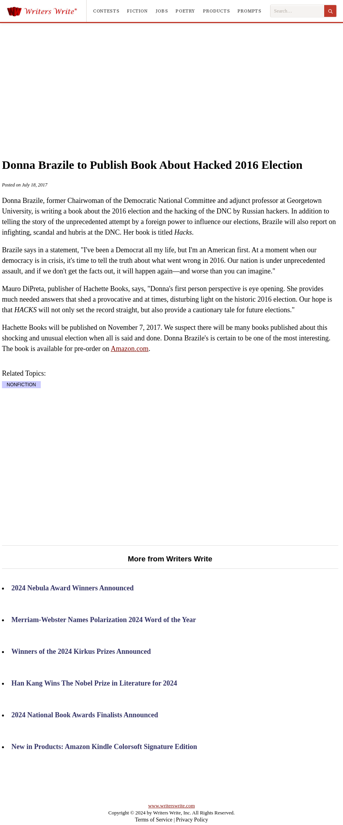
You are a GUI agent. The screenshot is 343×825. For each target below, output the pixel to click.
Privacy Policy (192, 820)
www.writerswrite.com (171, 806)
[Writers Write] (46, 11)
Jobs (162, 11)
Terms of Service (153, 820)
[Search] (330, 11)
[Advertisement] (184, 82)
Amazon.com (129, 349)
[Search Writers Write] (297, 11)
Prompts (249, 11)
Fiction (137, 11)
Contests (106, 11)
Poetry (185, 11)
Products (216, 11)
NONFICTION (21, 384)
